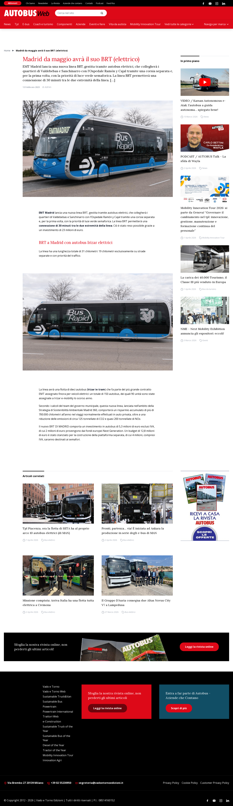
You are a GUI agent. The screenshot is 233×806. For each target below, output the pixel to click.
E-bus (25, 24)
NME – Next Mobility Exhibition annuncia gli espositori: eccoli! (203, 331)
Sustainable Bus (52, 701)
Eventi (205, 340)
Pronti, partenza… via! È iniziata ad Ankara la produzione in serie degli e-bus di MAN (133, 531)
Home (7, 50)
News (7, 24)
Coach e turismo (43, 24)
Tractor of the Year (54, 750)
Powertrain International (58, 711)
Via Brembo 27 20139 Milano (23, 783)
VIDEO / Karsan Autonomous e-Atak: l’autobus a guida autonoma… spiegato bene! (203, 105)
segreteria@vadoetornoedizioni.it (99, 783)
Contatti (89, 3)
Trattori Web (51, 716)
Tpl (17, 24)
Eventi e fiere (97, 24)
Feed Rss (111, 3)
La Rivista (55, 3)
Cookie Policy (190, 783)
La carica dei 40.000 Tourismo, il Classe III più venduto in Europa (204, 280)
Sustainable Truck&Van (57, 696)
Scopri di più (179, 708)
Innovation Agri (52, 760)
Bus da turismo (209, 289)
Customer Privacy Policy (214, 783)
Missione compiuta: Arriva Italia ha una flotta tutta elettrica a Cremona (58, 603)
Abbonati (12, 3)
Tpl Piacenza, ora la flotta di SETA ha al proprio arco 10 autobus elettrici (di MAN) (56, 531)
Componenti (64, 24)
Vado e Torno (51, 686)
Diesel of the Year (53, 745)
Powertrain (49, 706)
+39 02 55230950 (59, 783)
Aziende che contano (72, 3)
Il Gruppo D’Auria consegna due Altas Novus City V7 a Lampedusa (136, 603)
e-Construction (52, 721)
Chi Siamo (30, 3)
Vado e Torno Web (54, 691)
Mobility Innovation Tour (145, 24)
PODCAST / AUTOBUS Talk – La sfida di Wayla (203, 159)
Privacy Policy (171, 783)
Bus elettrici (49, 540)
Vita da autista (117, 24)
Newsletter (43, 3)
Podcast (99, 3)
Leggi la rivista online (199, 646)
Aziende (80, 24)
